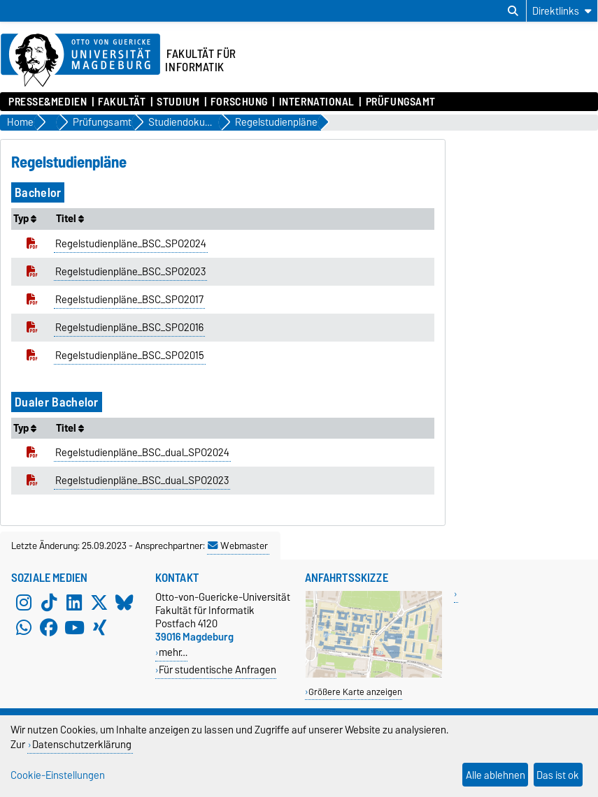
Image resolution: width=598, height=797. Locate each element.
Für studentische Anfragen (217, 669)
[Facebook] (49, 628)
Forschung (239, 102)
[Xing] (99, 628)
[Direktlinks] (562, 11)
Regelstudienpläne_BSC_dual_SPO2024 (142, 452)
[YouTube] (74, 628)
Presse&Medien (47, 102)
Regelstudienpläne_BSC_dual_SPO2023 (142, 480)
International (317, 102)
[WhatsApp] (23, 628)
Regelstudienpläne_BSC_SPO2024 (130, 243)
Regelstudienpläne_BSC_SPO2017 (129, 299)
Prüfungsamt (401, 102)
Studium (178, 102)
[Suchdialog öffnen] (513, 11)
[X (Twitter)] (99, 602)
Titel (70, 218)
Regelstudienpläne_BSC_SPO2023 (130, 271)
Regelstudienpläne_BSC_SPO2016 (129, 327)
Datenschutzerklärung (81, 744)
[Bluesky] (124, 602)
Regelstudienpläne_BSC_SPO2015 (129, 355)
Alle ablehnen (495, 775)
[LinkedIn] (74, 602)
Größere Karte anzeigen (355, 692)
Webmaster (238, 545)
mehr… (173, 652)
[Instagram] (23, 602)
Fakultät (121, 102)
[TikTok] (49, 602)
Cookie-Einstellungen (57, 775)
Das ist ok (557, 775)
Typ (24, 218)
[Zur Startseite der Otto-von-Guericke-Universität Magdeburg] (80, 61)
